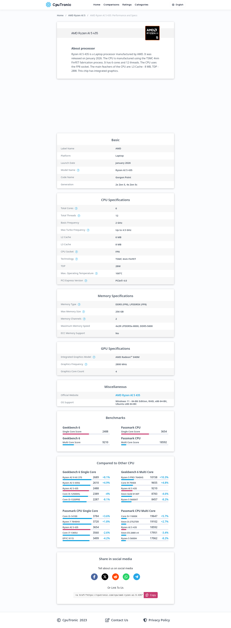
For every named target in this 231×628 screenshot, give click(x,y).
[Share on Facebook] (94, 576)
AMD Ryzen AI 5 (76, 15)
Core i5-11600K (129, 516)
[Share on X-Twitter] (105, 576)
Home (96, 4)
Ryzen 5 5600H (129, 538)
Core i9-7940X (128, 482)
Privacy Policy (159, 620)
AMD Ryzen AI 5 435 (128, 395)
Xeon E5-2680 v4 (130, 532)
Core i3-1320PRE (71, 499)
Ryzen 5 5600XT (129, 499)
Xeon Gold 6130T (130, 493)
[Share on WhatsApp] (126, 576)
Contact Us (119, 620)
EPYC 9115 (68, 538)
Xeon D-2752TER (130, 521)
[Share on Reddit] (115, 576)
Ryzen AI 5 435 (70, 488)
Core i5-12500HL (71, 493)
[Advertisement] (115, 105)
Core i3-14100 (70, 516)
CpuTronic (58, 4)
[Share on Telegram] (136, 576)
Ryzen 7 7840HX (71, 521)
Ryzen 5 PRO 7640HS (132, 477)
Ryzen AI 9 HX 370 (72, 477)
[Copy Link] (151, 595)
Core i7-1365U (70, 532)
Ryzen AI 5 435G (71, 482)
